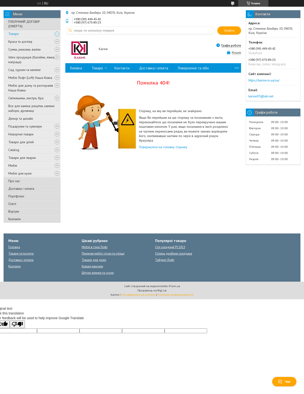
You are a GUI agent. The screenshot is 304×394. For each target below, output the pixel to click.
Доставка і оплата (21, 188)
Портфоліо (16, 196)
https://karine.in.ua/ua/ (264, 80)
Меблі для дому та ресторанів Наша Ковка (30, 87)
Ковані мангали (92, 266)
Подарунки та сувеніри (25, 126)
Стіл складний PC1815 (170, 247)
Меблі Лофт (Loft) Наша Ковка (30, 78)
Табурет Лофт (164, 260)
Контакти (14, 219)
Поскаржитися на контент (138, 294)
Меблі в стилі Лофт (95, 247)
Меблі (12, 165)
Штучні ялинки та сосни (98, 273)
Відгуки (13, 211)
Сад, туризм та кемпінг (24, 70)
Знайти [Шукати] (229, 30)
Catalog (13, 150)
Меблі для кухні (20, 173)
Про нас (14, 181)
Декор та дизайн (20, 118)
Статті (12, 204)
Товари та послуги (21, 254)
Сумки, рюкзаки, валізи (24, 49)
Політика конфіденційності (175, 294)
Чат (284, 382)
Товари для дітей (21, 142)
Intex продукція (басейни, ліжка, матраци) (31, 59)
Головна (76, 68)
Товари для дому (94, 260)
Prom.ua (174, 286)
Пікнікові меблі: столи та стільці (103, 254)
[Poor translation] (17, 324)
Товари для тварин (22, 158)
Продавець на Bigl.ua (152, 290)
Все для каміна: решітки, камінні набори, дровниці (31, 108)
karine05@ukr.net (260, 96)
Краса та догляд (20, 41)
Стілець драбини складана (173, 254)
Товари (13, 34)
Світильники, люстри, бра (25, 98)
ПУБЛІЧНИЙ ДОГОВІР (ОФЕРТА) (24, 23)
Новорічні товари (20, 134)
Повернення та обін (193, 68)
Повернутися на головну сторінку (163, 147)
